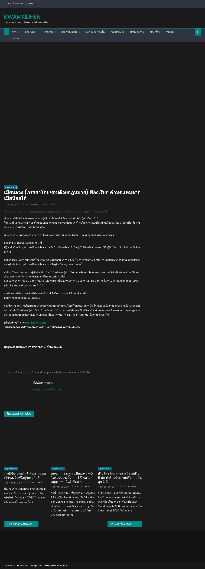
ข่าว (14, 32)
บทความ (48, 32)
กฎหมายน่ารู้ (117, 32)
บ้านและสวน (137, 32)
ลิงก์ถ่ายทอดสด (69, 32)
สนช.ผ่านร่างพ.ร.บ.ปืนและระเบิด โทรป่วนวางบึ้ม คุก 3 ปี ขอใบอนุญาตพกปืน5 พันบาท (72, 477)
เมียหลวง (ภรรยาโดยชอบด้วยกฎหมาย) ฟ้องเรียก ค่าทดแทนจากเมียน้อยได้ (52, 372)
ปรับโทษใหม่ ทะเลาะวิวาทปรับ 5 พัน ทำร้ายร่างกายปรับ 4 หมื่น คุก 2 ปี (120, 477)
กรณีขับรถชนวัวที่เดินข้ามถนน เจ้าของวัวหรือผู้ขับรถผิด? (25, 475)
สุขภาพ (170, 32)
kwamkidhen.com (35, 322)
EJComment (32, 204)
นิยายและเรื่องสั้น (95, 32)
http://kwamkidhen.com (48, 389)
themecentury (59, 565)
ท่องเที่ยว (155, 32)
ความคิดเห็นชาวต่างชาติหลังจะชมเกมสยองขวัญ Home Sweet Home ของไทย (126, 524)
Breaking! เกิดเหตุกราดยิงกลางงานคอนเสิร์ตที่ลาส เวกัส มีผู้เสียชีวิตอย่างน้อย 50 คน (23, 524)
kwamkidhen (22, 17)
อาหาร (15, 38)
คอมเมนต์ (30, 32)
